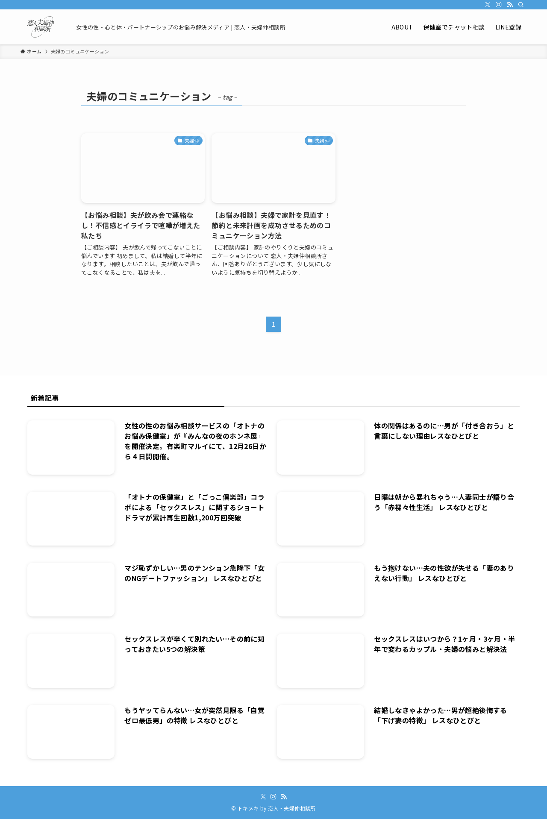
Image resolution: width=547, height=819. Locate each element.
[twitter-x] (487, 4)
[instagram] (498, 4)
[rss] (509, 4)
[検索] (520, 4)
